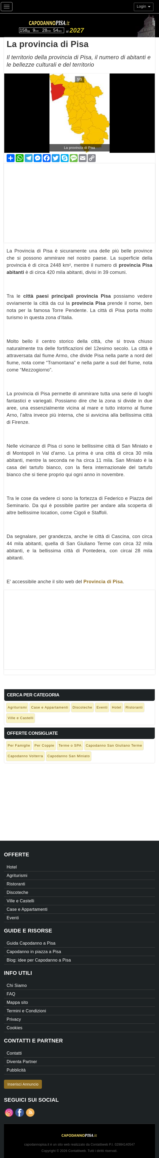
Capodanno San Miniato (68, 756)
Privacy (14, 1019)
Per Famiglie (19, 745)
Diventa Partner (22, 1061)
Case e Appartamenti (49, 707)
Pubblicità (16, 1070)
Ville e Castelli (20, 718)
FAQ (11, 994)
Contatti (14, 1053)
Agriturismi (17, 707)
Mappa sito (17, 1002)
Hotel (116, 707)
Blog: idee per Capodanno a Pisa (39, 960)
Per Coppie (44, 745)
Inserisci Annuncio (22, 1084)
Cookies (15, 1028)
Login (144, 6)
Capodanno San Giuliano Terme (114, 745)
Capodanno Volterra (25, 756)
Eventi (102, 707)
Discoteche (82, 707)
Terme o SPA (70, 745)
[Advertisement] (79, 200)
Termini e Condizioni (26, 1011)
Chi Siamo (17, 985)
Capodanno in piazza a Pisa (34, 951)
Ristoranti (134, 707)
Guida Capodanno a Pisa (31, 943)
